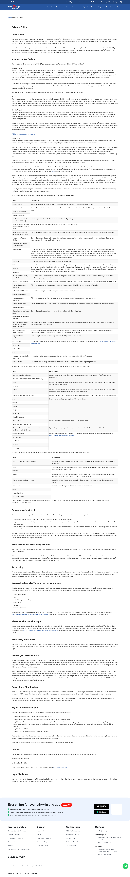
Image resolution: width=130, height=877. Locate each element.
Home (10, 18)
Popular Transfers (72, 7)
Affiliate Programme (73, 831)
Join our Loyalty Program (17, 831)
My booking (94, 2)
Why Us (10, 845)
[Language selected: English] (14, 2)
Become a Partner (72, 834)
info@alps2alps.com (60, 767)
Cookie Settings (42, 845)
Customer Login (42, 842)
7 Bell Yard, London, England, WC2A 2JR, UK (108, 838)
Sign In (118, 2)
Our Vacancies (71, 845)
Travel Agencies (71, 2)
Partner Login (71, 838)
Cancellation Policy (44, 838)
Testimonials (12, 842)
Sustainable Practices (15, 838)
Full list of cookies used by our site (23, 134)
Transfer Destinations (54, 7)
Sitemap (34, 873)
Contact (119, 7)
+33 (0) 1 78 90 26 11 (103, 854)
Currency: (105, 2)
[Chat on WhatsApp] (125, 866)
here (53, 171)
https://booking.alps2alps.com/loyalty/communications (30, 614)
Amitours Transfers (73, 842)
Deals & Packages (14, 834)
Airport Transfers (88, 7)
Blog (99, 7)
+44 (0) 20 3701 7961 (103, 843)
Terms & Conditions (15, 873)
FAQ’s (39, 834)
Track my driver (83, 2)
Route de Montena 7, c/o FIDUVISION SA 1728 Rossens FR (107, 850)
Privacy (26, 873)
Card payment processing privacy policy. (62, 436)
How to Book (41, 831)
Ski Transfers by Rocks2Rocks (19, 849)
